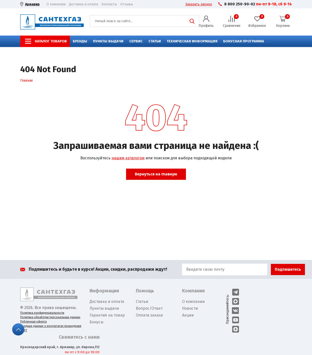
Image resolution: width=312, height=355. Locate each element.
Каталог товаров (51, 41)
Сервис (136, 41)
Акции (188, 315)
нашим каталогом (128, 158)
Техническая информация (192, 41)
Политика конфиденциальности (42, 313)
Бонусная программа (243, 41)
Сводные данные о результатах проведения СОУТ (50, 328)
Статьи (154, 41)
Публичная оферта (33, 321)
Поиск (192, 21)
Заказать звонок (198, 4)
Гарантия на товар (107, 315)
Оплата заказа (149, 315)
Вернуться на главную (156, 174)
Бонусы (96, 322)
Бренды (80, 41)
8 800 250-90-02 (239, 4)
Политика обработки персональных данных (50, 317)
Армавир (32, 4)
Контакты (109, 4)
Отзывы (126, 4)
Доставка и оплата (83, 4)
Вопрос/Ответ (149, 308)
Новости (190, 308)
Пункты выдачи (108, 41)
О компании (55, 4)
